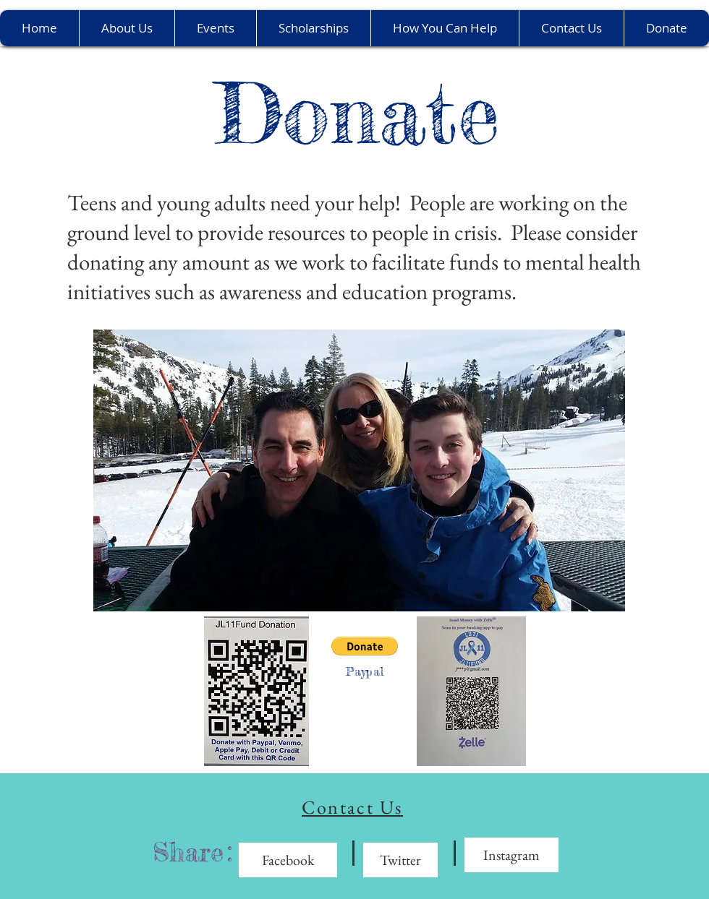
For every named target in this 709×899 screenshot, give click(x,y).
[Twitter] (400, 860)
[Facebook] (288, 860)
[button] (364, 646)
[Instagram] (511, 855)
